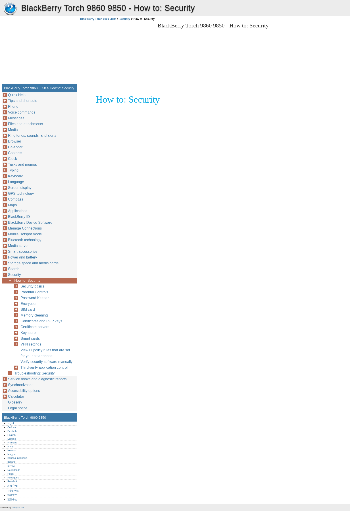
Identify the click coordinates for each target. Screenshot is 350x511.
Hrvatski (11, 450)
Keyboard (15, 176)
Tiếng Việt (12, 490)
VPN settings (31, 344)
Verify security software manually (47, 362)
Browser (14, 141)
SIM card (28, 309)
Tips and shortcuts (22, 101)
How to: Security (27, 280)
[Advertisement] (116, 53)
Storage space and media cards (33, 263)
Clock (12, 159)
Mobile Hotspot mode (25, 234)
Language (16, 182)
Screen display (19, 188)
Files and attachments (25, 124)
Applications (17, 211)
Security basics (33, 286)
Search (13, 269)
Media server (18, 246)
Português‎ (13, 477)
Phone (13, 106)
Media (13, 130)
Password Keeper (35, 298)
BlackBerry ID (19, 217)
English (11, 435)
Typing (13, 170)
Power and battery (22, 257)
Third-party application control (44, 367)
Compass (15, 199)
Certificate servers (35, 327)
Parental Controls (34, 292)
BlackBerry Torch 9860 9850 (10, 9)
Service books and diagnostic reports (37, 379)
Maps (12, 205)
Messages (16, 118)
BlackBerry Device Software (30, 222)
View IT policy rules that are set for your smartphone (45, 353)
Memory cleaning (34, 315)
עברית (10, 446)
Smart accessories (23, 251)
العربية (10, 423)
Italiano (11, 461)
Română (12, 481)
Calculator (16, 396)
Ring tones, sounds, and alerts (32, 135)
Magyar (11, 454)
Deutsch (12, 431)
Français (12, 442)
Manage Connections (25, 228)
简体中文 (12, 495)
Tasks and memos (22, 164)
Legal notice (17, 408)
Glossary (15, 402)
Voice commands (21, 112)
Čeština (11, 427)
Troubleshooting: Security (34, 373)
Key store (28, 333)
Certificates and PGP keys (41, 321)
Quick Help (16, 95)
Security (124, 19)
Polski (10, 473)
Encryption (29, 304)
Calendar (15, 147)
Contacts (15, 153)
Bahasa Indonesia (17, 458)
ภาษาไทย (12, 485)
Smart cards (30, 338)
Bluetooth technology (24, 240)
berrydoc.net (18, 507)
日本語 (11, 465)
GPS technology (21, 193)
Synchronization (20, 385)
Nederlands (13, 470)
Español (11, 438)
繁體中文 (12, 499)
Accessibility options (24, 391)
